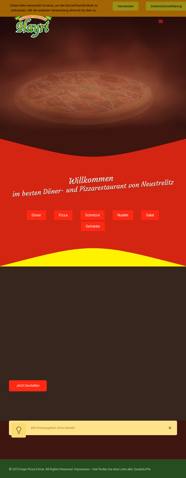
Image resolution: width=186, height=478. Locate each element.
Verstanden (125, 6)
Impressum (82, 467)
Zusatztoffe (142, 467)
